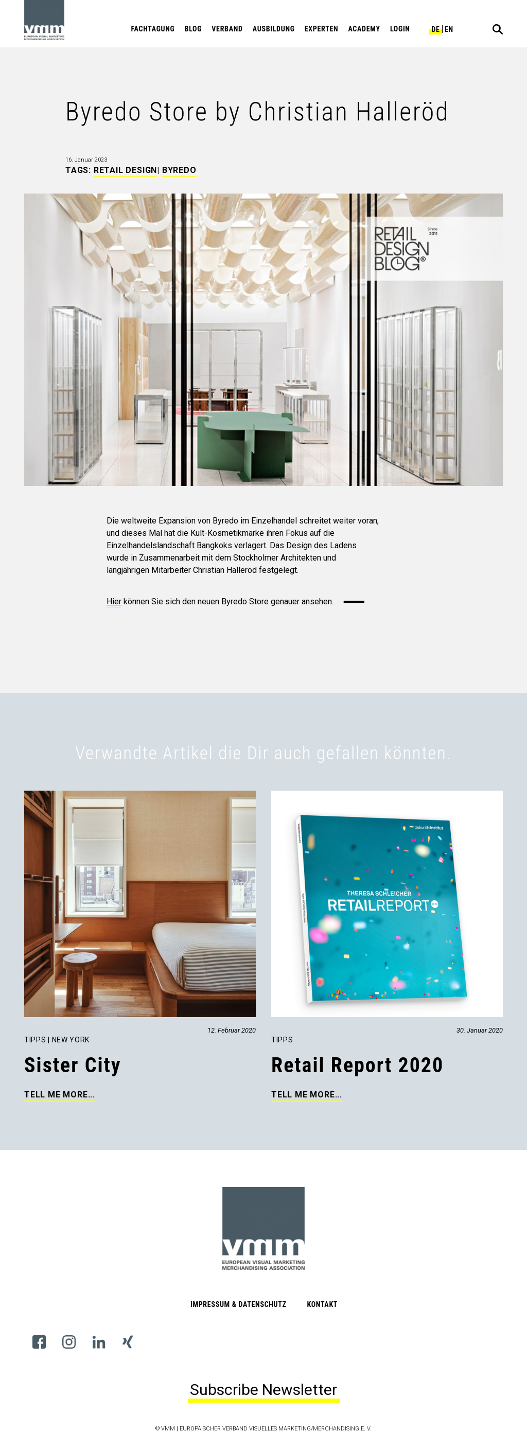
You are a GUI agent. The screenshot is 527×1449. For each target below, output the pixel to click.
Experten (322, 28)
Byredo (179, 170)
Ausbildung (274, 28)
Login (400, 28)
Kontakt (322, 1304)
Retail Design (125, 170)
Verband (227, 28)
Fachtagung (153, 28)
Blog (193, 28)
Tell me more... (59, 1094)
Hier (114, 601)
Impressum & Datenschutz (238, 1304)
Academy (364, 28)
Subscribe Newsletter (263, 1390)
